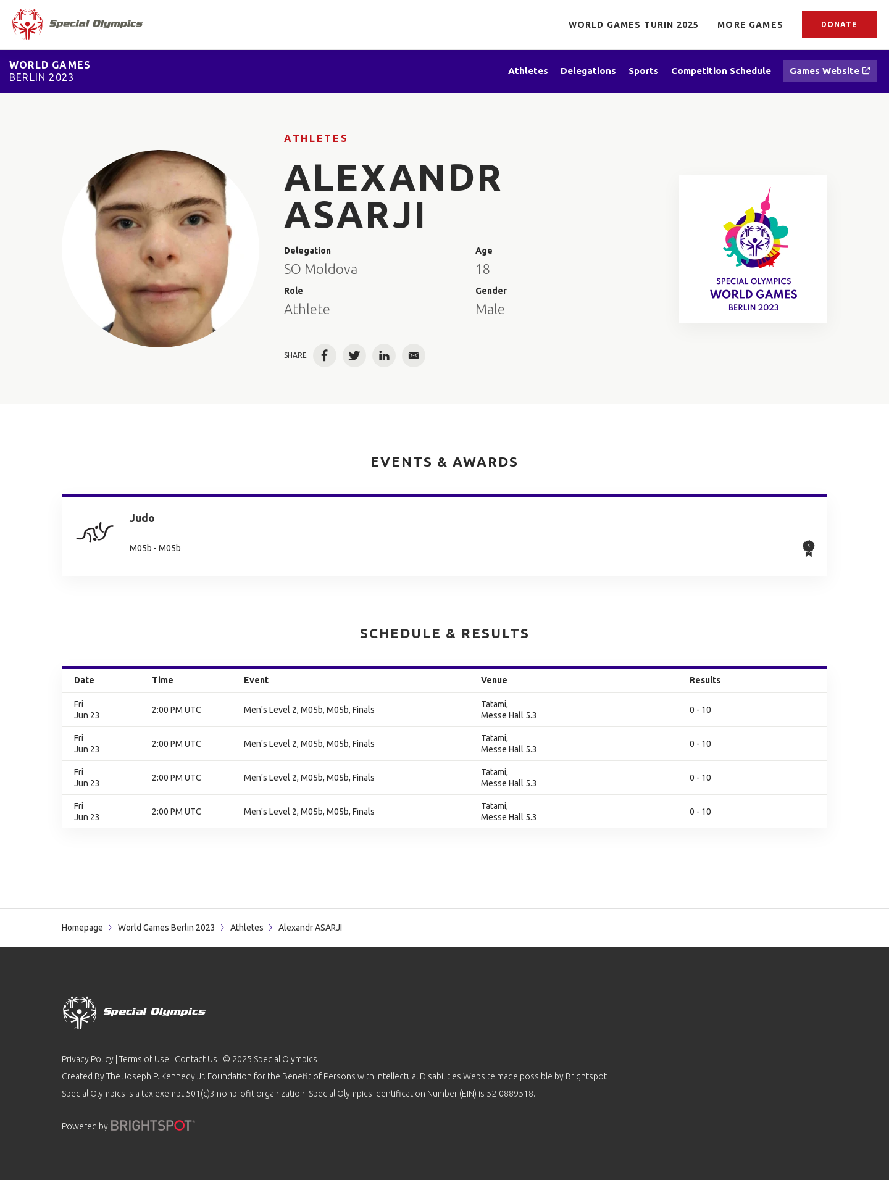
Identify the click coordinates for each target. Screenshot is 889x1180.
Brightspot (586, 1076)
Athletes (316, 138)
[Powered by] (153, 1125)
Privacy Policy (88, 1059)
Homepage (82, 928)
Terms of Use (144, 1059)
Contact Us (196, 1059)
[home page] (77, 24)
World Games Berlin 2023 (166, 928)
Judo (142, 518)
